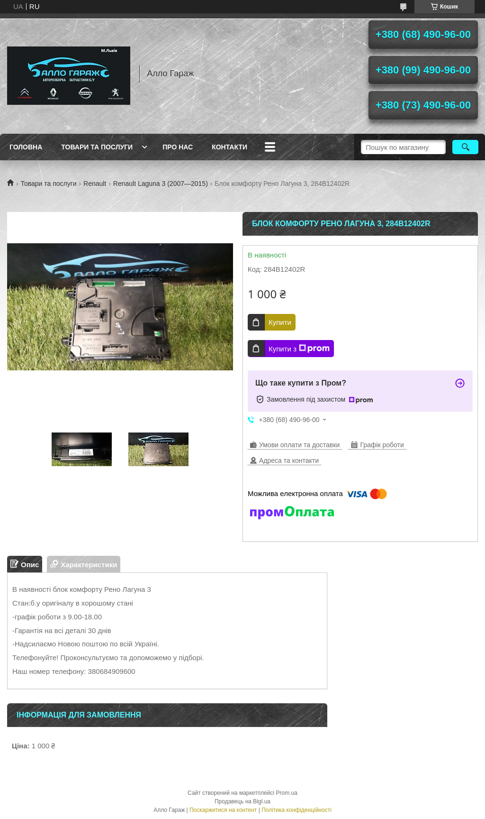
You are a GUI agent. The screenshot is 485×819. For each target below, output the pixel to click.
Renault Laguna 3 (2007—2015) (160, 183)
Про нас (177, 147)
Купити (280, 322)
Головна (25, 147)
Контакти (229, 147)
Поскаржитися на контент (223, 810)
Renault (94, 183)
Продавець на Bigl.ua (242, 801)
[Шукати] (465, 147)
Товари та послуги (97, 147)
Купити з (299, 348)
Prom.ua (286, 793)
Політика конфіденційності (296, 810)
